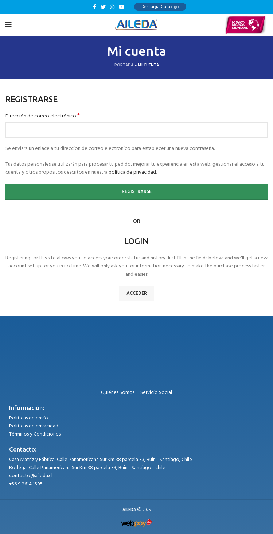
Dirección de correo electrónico (42, 116)
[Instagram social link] (112, 7)
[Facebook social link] (94, 7)
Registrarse (137, 192)
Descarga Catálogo (160, 7)
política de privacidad (132, 172)
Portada (123, 65)
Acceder (136, 293)
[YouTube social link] (122, 7)
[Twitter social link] (103, 7)
